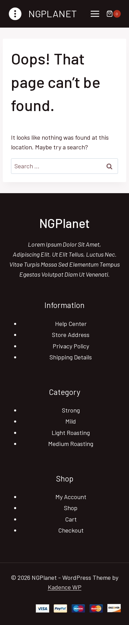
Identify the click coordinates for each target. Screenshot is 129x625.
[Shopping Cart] (113, 14)
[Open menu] (95, 14)
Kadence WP (65, 587)
